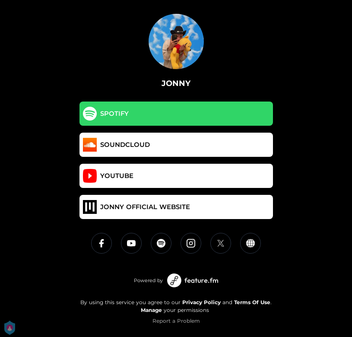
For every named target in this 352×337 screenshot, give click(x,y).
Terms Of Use (252, 302)
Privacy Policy (201, 302)
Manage (151, 310)
